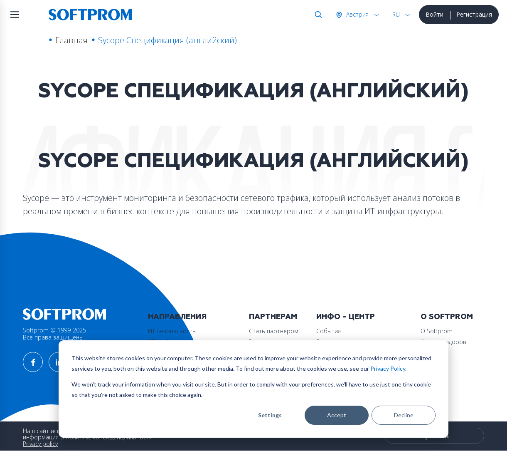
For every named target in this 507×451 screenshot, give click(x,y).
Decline (403, 415)
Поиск (316, 14)
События (328, 331)
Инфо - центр (345, 317)
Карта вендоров (443, 342)
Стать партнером (273, 331)
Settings (270, 415)
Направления (177, 317)
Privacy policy (40, 444)
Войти (434, 14)
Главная (71, 40)
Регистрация (474, 14)
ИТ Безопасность (172, 331)
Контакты (434, 353)
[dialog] (253, 389)
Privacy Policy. (388, 368)
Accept (336, 415)
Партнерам (273, 317)
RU (396, 14)
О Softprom (447, 317)
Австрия (357, 14)
